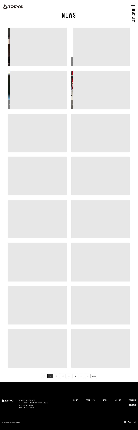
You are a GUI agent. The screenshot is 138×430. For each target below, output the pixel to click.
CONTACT (132, 405)
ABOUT (118, 400)
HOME (75, 400)
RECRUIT (132, 400)
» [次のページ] (87, 376)
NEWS (105, 400)
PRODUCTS (90, 400)
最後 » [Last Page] (94, 376)
